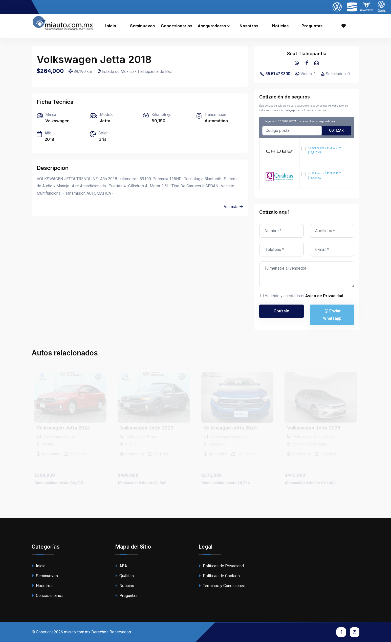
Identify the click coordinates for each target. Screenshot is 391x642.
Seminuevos (142, 25)
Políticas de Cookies (219, 575)
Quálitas (124, 575)
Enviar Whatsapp (332, 315)
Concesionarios (176, 25)
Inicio (110, 25)
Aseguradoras (212, 25)
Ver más (233, 206)
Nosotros (249, 25)
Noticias (280, 25)
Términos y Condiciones (222, 585)
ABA (121, 566)
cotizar (336, 130)
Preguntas (311, 25)
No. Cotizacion (324, 150)
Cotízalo (281, 311)
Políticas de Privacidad (221, 566)
